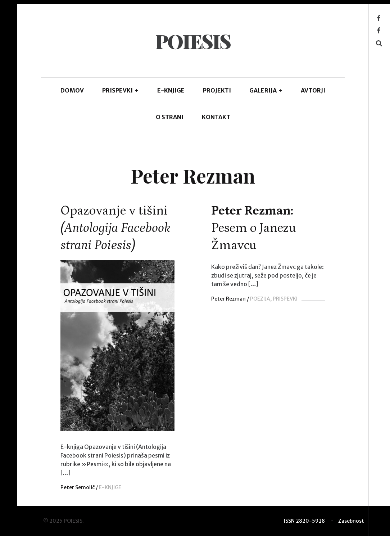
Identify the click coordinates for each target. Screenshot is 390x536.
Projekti (217, 90)
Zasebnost (351, 521)
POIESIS (192, 41)
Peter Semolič (77, 487)
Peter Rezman (226, 299)
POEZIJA (258, 299)
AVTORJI (313, 90)
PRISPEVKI (120, 90)
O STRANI (169, 117)
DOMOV (72, 90)
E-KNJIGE (171, 90)
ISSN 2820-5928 (304, 521)
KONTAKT (216, 117)
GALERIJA (266, 90)
